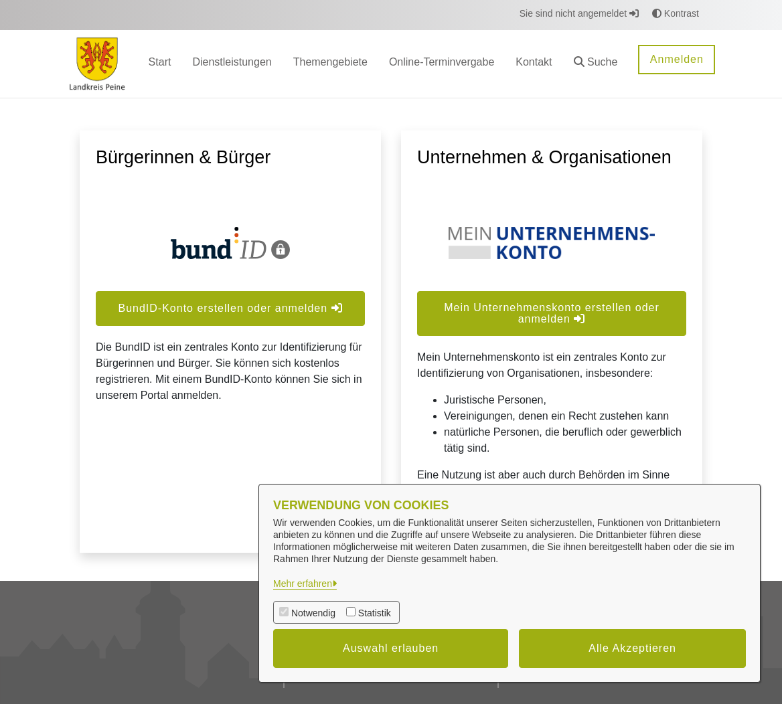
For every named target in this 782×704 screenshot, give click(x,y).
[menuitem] (160, 64)
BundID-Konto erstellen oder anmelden (230, 308)
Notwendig (313, 613)
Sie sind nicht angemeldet (579, 13)
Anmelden (677, 59)
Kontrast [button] (675, 13)
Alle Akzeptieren (632, 648)
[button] (596, 64)
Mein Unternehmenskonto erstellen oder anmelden (551, 313)
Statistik (374, 613)
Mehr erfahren (302, 583)
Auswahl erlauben (391, 648)
